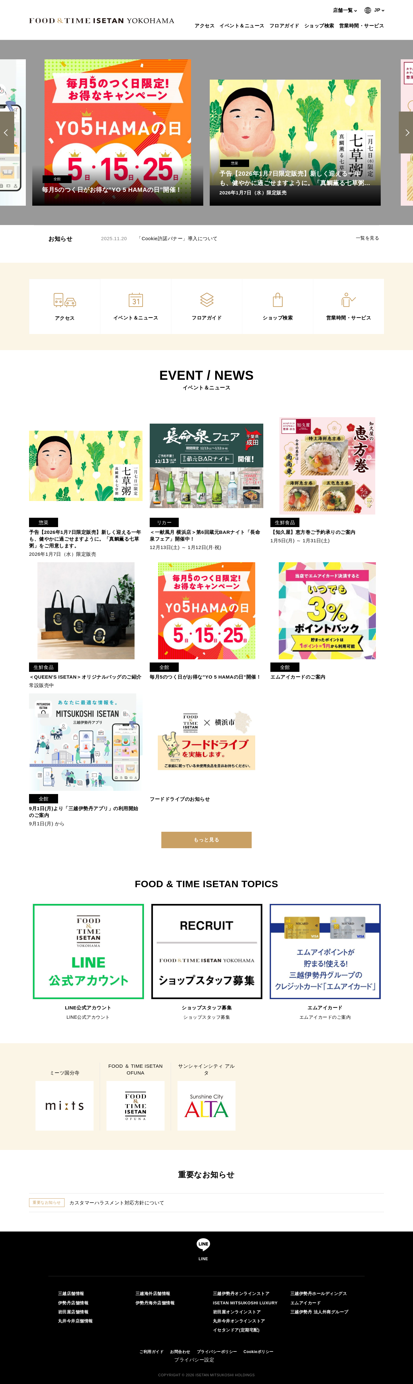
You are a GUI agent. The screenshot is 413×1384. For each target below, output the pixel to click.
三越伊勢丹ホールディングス (318, 1293)
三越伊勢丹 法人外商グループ (319, 1312)
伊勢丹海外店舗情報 (155, 1303)
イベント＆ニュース (243, 25)
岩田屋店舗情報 (73, 1312)
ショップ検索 (320, 25)
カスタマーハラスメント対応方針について (117, 1202)
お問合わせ (180, 1352)
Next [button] (406, 132)
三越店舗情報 (71, 1293)
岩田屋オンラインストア (237, 1312)
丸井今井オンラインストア (239, 1321)
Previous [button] (8, 132)
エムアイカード (305, 1303)
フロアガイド (285, 25)
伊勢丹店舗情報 (73, 1303)
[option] (117, 132)
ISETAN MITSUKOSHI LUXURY (245, 1303)
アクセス (205, 25)
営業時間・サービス (362, 25)
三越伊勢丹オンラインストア (241, 1293)
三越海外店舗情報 (153, 1293)
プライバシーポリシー (217, 1352)
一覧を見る (367, 237)
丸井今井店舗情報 (75, 1321)
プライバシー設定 (194, 1359)
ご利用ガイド (151, 1352)
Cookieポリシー (259, 1352)
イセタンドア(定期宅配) (236, 1330)
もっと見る (206, 839)
